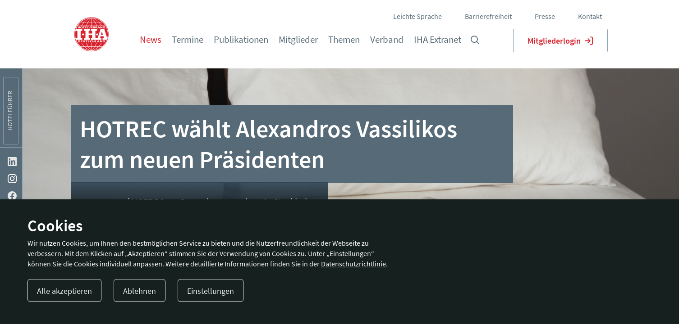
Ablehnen (139, 291)
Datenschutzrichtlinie (353, 263)
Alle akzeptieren (64, 291)
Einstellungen (210, 291)
